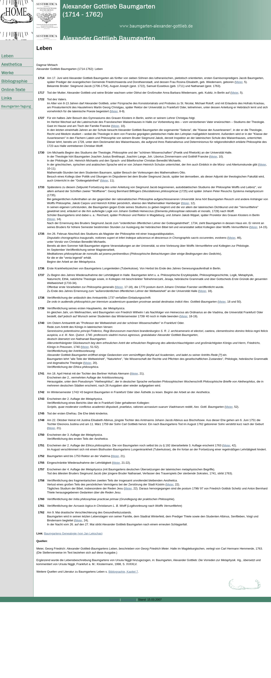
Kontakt (114, 599)
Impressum (129, 599)
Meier (239, 82)
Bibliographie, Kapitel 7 (123, 571)
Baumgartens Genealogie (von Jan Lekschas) (73, 533)
